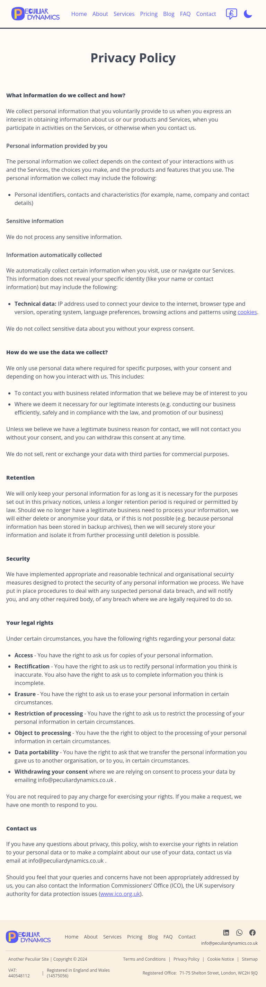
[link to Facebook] (252, 932)
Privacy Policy (187, 959)
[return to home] (35, 14)
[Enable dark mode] (248, 13)
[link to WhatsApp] (239, 932)
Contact (206, 14)
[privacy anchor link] (86, 59)
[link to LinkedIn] (226, 932)
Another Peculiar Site (29, 959)
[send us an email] (76, 780)
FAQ (185, 14)
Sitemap (250, 959)
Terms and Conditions (144, 959)
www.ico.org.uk (120, 894)
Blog (169, 14)
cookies (247, 312)
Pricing (149, 14)
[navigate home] (28, 937)
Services (124, 14)
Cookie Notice (220, 959)
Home (79, 14)
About (100, 14)
